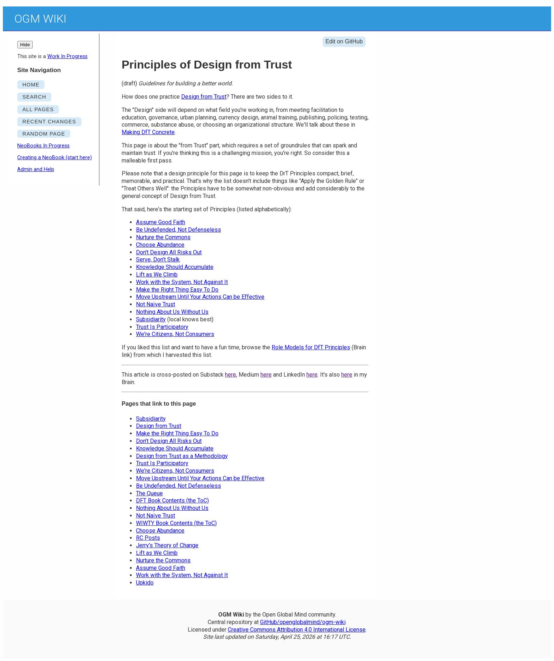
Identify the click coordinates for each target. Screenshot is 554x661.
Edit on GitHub (344, 41)
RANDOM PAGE (43, 134)
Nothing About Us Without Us (172, 311)
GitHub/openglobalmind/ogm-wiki (303, 622)
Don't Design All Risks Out (169, 252)
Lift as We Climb (157, 274)
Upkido (145, 582)
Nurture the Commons (163, 237)
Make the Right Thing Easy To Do (177, 289)
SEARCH (34, 97)
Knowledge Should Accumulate (174, 267)
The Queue (149, 493)
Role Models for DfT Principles (311, 347)
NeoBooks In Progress (43, 146)
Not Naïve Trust (155, 304)
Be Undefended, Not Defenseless (178, 229)
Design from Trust (203, 96)
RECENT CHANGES (49, 121)
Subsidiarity (151, 319)
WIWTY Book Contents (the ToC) (176, 523)
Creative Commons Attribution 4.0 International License (297, 629)
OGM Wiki (40, 18)
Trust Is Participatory (162, 327)
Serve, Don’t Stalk (158, 259)
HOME (30, 85)
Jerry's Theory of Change (167, 545)
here (230, 374)
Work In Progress (67, 56)
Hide (25, 44)
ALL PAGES (38, 109)
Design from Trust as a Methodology (182, 456)
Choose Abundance (160, 244)
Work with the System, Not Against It (182, 282)
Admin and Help (35, 169)
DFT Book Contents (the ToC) (172, 500)
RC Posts (148, 537)
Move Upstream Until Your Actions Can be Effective (200, 296)
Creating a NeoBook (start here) (54, 158)
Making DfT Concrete (148, 132)
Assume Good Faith (160, 222)
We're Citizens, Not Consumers (175, 334)
